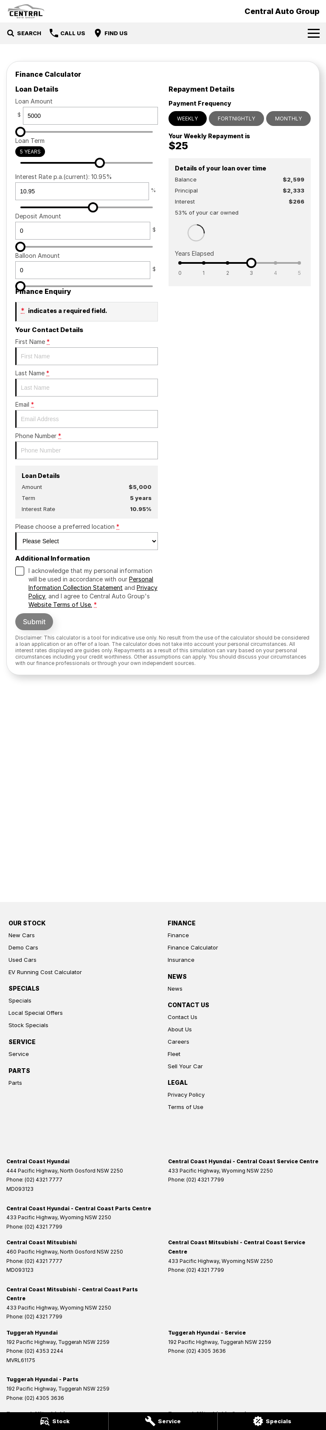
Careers (178, 1041)
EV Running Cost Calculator (45, 972)
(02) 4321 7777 (43, 1179)
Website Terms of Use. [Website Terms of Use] (60, 604)
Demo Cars (23, 947)
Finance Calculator (193, 947)
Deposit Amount (86, 226)
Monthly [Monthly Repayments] (288, 118)
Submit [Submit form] (34, 621)
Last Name (86, 383)
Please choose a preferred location (86, 536)
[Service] (163, 1421)
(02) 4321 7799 (205, 1179)
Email (86, 414)
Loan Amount (86, 111)
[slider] (20, 132)
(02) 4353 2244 (44, 1351)
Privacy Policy (186, 1094)
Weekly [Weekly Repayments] (187, 118)
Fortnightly (236, 118)
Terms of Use (185, 1106)
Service (18, 1053)
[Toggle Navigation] (314, 33)
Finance (178, 935)
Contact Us (182, 1017)
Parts (15, 1082)
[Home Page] (26, 11)
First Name (86, 351)
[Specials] (272, 1421)
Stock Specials (28, 1025)
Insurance (181, 959)
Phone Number (86, 445)
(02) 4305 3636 (206, 1351)
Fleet (174, 1053)
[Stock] (54, 1421)
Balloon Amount (86, 265)
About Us (180, 1029)
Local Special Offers (35, 1012)
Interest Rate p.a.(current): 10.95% (86, 186)
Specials (19, 1000)
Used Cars (22, 959)
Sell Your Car (185, 1066)
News (175, 988)
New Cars (21, 935)
